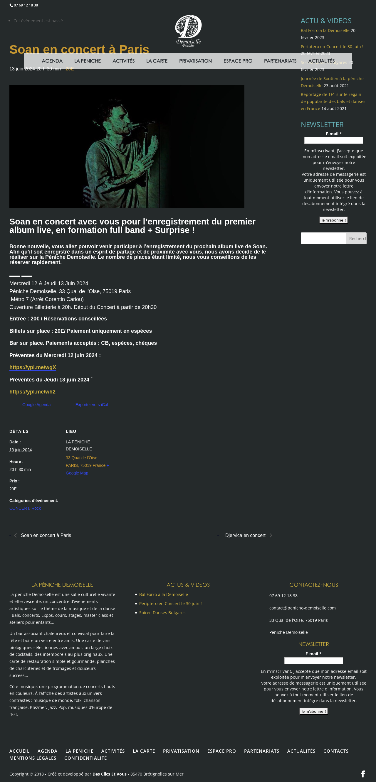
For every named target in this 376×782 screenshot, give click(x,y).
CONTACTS (336, 751)
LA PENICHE (79, 751)
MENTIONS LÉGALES (32, 758)
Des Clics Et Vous (110, 774)
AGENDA (48, 751)
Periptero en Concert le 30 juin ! (170, 603)
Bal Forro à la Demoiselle (163, 594)
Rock (36, 508)
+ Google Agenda (35, 404)
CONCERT (19, 508)
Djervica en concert (246, 535)
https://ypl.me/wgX (32, 367)
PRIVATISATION (181, 751)
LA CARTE (144, 751)
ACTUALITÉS (301, 751)
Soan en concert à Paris (45, 535)
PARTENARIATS (261, 751)
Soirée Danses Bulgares (162, 612)
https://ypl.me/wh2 (32, 392)
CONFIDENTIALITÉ (85, 758)
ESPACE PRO (221, 751)
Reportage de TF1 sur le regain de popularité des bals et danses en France (333, 101)
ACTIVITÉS (113, 751)
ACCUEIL (19, 751)
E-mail (334, 133)
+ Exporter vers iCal (90, 404)
